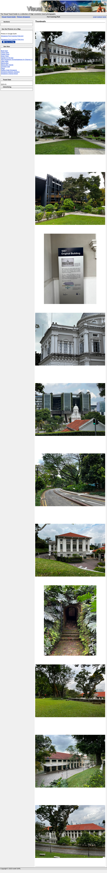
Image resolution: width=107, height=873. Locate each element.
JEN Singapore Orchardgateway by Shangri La (16, 59)
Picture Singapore (23, 17)
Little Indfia (4, 61)
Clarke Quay (5, 54)
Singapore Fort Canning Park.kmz (12, 39)
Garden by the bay (7, 58)
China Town (5, 52)
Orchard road (5, 66)
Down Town (5, 56)
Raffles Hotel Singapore (9, 70)
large (104, 17)
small (95, 17)
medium (99, 17)
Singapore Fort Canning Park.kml (12, 36)
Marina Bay (5, 63)
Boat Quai (4, 51)
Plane (3, 68)
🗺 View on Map (8, 42)
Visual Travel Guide (9, 17)
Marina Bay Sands (7, 65)
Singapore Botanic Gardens (10, 72)
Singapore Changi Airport (9, 73)
